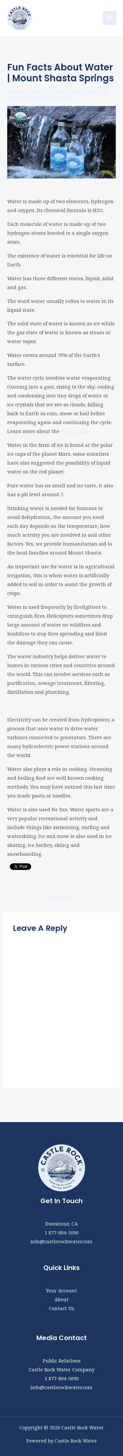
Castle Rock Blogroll (77, 90)
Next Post (61, 898)
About (61, 1299)
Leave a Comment (28, 90)
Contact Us (61, 1308)
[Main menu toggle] (109, 18)
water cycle (74, 431)
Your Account (61, 1290)
